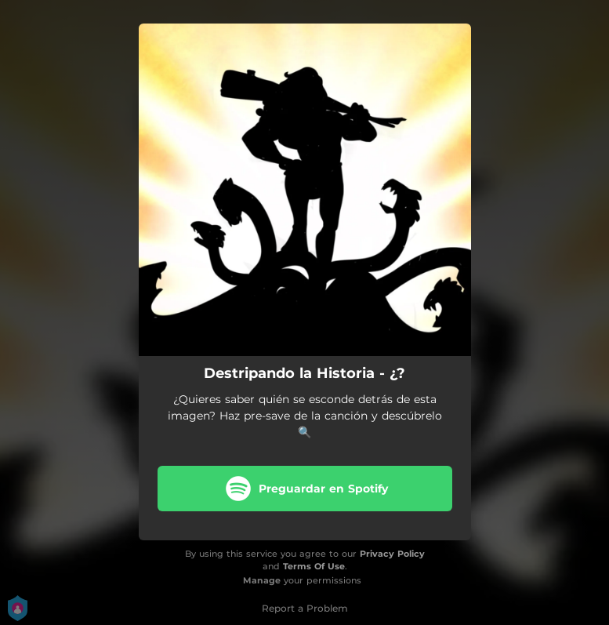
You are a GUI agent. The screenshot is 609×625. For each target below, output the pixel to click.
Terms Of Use (314, 566)
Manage (262, 580)
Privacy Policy (392, 553)
